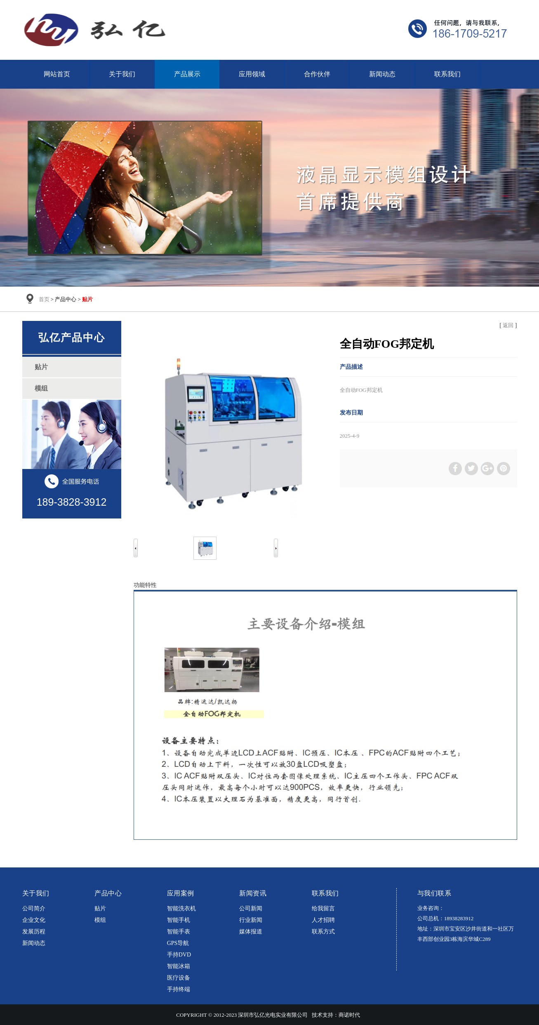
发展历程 (33, 931)
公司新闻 (250, 908)
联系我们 (447, 74)
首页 (44, 299)
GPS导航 (178, 943)
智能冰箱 (178, 966)
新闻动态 (382, 74)
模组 (100, 920)
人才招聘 (323, 920)
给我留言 (323, 908)
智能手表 (178, 931)
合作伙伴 (317, 74)
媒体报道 (250, 931)
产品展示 (187, 74)
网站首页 (57, 74)
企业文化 (33, 920)
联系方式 (323, 931)
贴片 (100, 908)
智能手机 (178, 920)
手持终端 (178, 989)
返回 (508, 325)
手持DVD (179, 955)
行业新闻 (250, 920)
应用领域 (252, 74)
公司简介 (33, 908)
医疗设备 (178, 978)
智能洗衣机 (181, 908)
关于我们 (122, 74)
